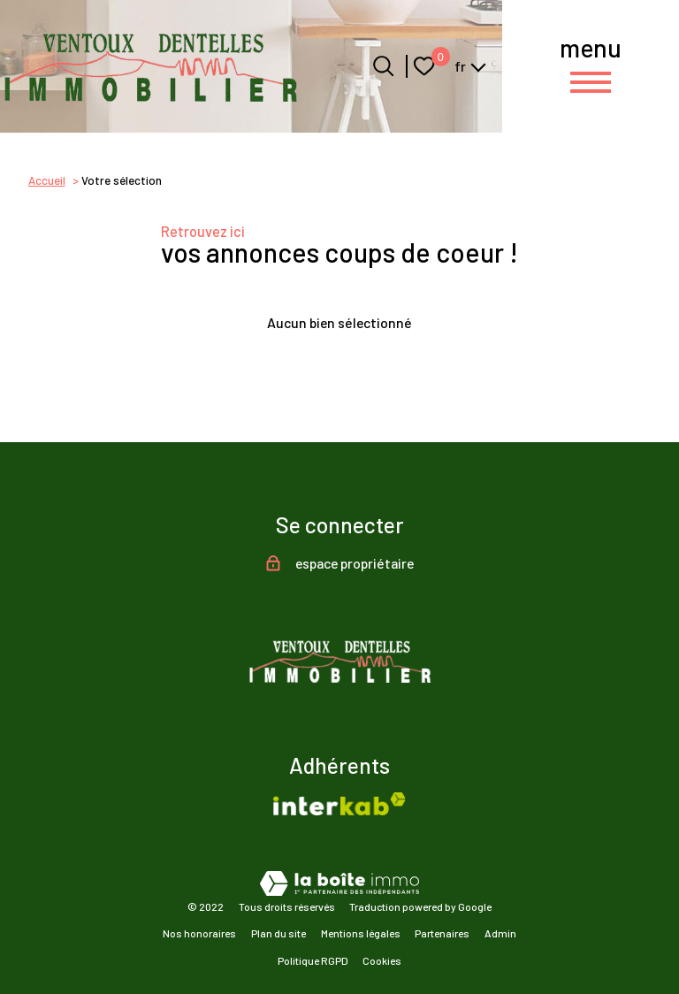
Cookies (381, 960)
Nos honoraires (199, 933)
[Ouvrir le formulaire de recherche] (383, 66)
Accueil (46, 180)
